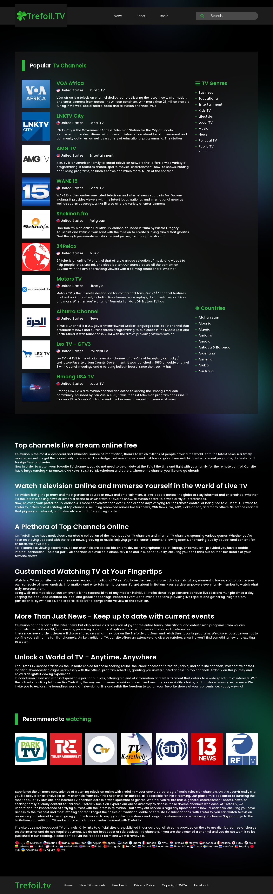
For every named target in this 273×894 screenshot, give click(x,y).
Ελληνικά (94, 843)
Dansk (64, 843)
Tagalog (242, 846)
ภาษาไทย (226, 846)
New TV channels (92, 885)
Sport (141, 16)
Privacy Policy (144, 885)
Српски (196, 846)
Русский (144, 846)
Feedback (119, 885)
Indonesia (208, 843)
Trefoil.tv (33, 885)
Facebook (201, 885)
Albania (205, 323)
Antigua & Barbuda (215, 347)
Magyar (191, 843)
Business (206, 92)
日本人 (237, 843)
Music (203, 128)
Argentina (207, 353)
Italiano (224, 843)
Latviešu (37, 846)
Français (149, 843)
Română (129, 846)
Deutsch (79, 843)
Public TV (206, 146)
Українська (29, 850)
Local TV (206, 122)
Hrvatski (176, 843)
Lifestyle (205, 116)
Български (34, 843)
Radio (164, 16)
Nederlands (69, 846)
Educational (209, 98)
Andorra (205, 335)
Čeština (50, 843)
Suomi (134, 843)
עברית (163, 843)
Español (109, 843)
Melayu (52, 846)
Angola (205, 341)
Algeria (204, 329)
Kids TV (205, 110)
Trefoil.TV (41, 15)
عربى (20, 843)
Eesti (122, 843)
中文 (61, 850)
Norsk (85, 846)
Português (112, 846)
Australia (206, 371)
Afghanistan (209, 317)
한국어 (250, 843)
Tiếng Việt (47, 850)
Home (68, 885)
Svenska (210, 846)
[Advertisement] (136, 39)
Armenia (206, 359)
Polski (97, 846)
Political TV (208, 140)
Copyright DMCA (174, 885)
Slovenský (160, 846)
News (118, 16)
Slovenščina (179, 846)
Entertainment (210, 104)
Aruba (204, 365)
